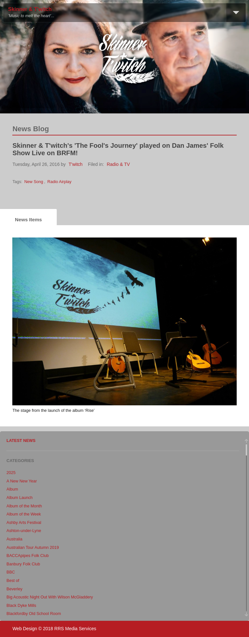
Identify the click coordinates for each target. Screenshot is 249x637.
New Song (33, 182)
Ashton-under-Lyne (23, 530)
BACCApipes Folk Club (27, 555)
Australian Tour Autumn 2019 (32, 547)
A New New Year (21, 481)
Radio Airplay (59, 182)
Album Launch (19, 497)
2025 (11, 472)
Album (12, 489)
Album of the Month (24, 506)
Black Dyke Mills (21, 605)
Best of (12, 580)
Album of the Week (23, 514)
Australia (14, 539)
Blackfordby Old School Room (33, 613)
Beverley (14, 589)
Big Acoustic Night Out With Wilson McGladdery (49, 597)
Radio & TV (118, 164)
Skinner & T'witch (30, 9)
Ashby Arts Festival (23, 522)
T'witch (76, 164)
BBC (10, 572)
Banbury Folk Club (23, 564)
